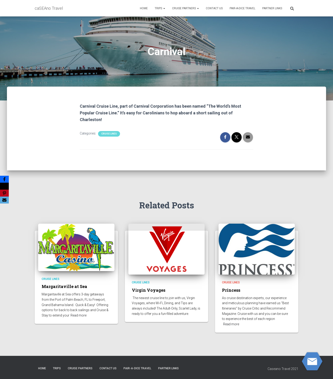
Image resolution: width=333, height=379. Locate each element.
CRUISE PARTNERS (185, 8)
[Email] (4, 200)
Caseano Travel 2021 (283, 369)
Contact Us (214, 8)
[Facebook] (4, 179)
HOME (144, 8)
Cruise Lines (109, 133)
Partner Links (272, 8)
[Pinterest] (4, 193)
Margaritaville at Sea (64, 286)
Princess (231, 290)
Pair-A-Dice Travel (242, 8)
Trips (160, 8)
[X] (4, 186)
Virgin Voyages (148, 290)
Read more (78, 315)
